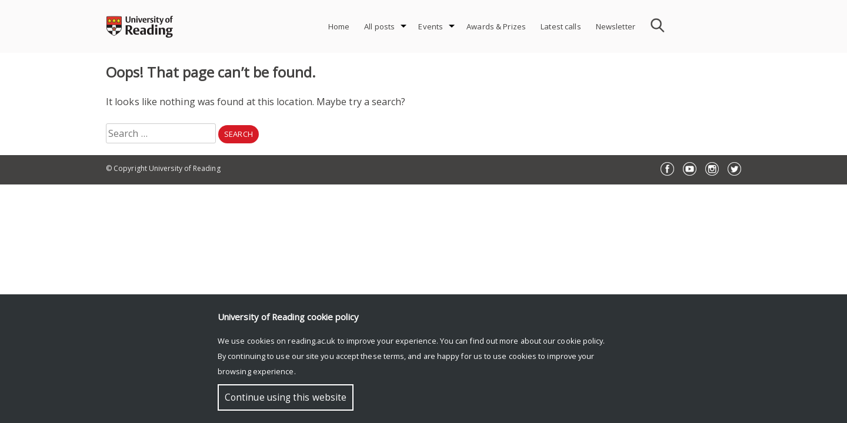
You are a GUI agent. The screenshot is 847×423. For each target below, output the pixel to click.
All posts (379, 26)
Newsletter (615, 26)
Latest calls (561, 26)
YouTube (689, 169)
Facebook (667, 169)
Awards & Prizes (496, 26)
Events (430, 26)
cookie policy (580, 340)
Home (339, 26)
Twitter (734, 169)
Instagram (712, 169)
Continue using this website (285, 397)
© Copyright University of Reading (163, 168)
